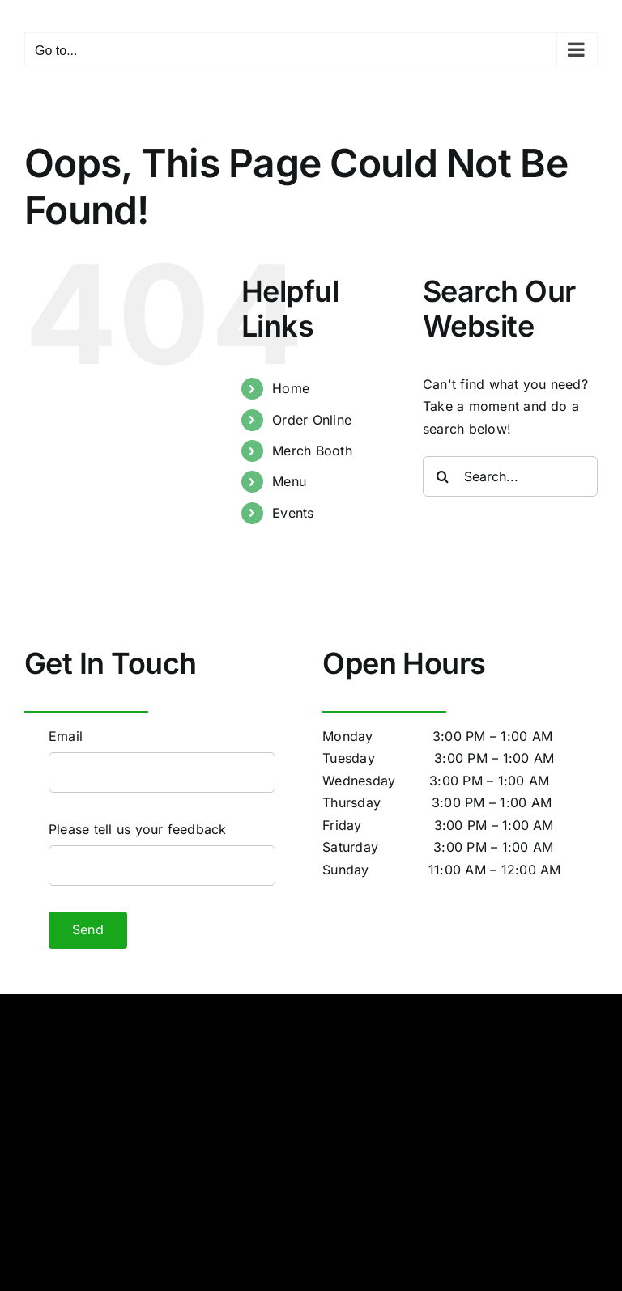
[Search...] (510, 476)
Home (290, 388)
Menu (289, 481)
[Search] (443, 476)
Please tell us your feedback (138, 829)
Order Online (311, 420)
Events (292, 513)
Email (66, 736)
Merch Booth (312, 450)
